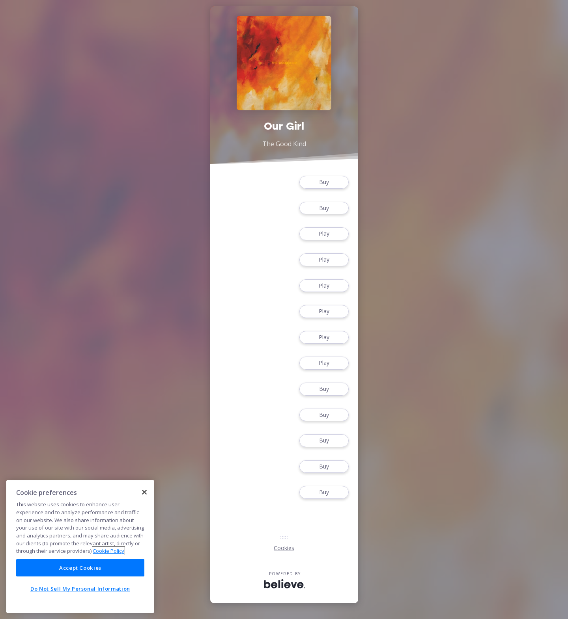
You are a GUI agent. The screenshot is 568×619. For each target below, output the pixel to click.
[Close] (144, 492)
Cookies (284, 548)
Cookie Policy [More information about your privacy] (108, 550)
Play (324, 234)
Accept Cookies (80, 567)
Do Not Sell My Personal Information (80, 588)
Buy (324, 182)
